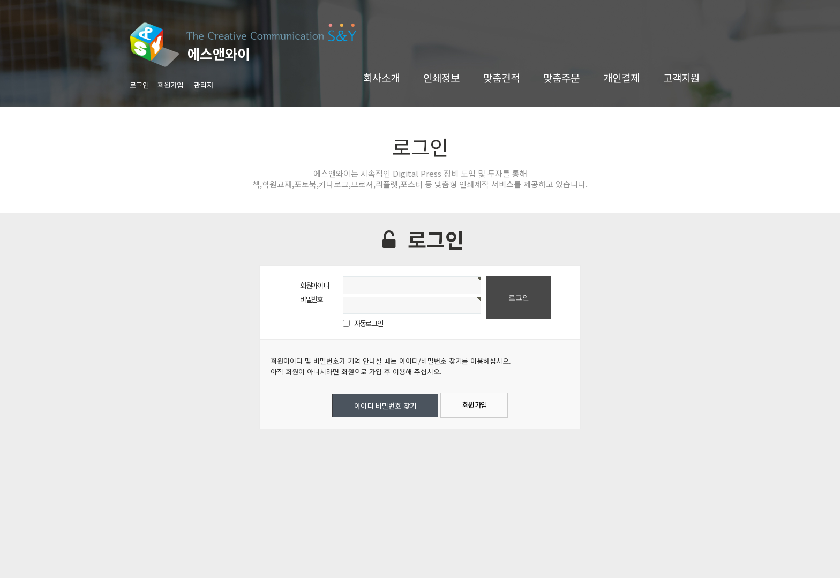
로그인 (139, 84)
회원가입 (170, 84)
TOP (807, 553)
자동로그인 (368, 323)
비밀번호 (311, 299)
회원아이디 (314, 285)
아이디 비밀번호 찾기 (385, 405)
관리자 (203, 84)
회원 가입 (474, 404)
